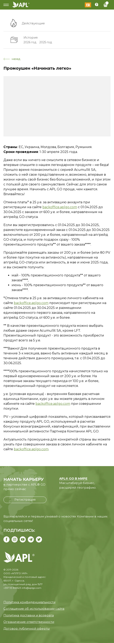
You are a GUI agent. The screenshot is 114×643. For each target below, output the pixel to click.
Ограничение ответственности (28, 622)
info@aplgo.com (31, 587)
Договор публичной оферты (26, 628)
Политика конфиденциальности (29, 602)
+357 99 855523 (12, 587)
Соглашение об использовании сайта (33, 609)
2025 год (45, 42)
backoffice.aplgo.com (59, 207)
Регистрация (24, 499)
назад (11, 59)
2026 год (30, 42)
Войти (88, 4)
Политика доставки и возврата (28, 615)
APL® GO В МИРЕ (73, 478)
